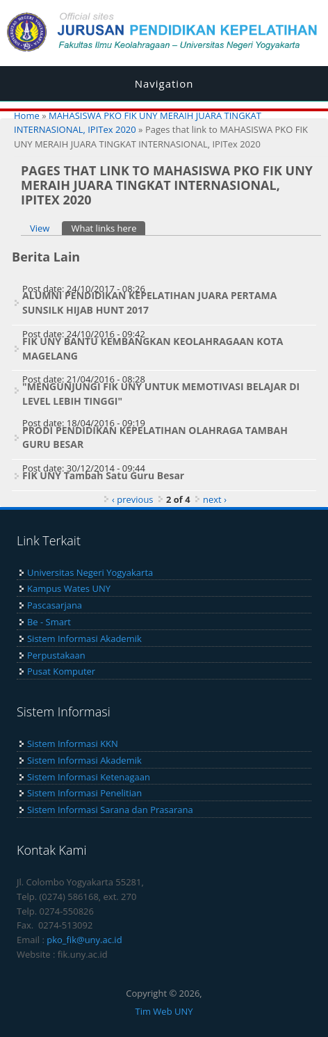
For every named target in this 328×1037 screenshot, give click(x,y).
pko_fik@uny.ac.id (84, 939)
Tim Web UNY (163, 1011)
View (39, 228)
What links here (108, 227)
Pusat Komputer (61, 671)
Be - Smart (49, 622)
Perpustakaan (56, 655)
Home (27, 115)
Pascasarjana (54, 605)
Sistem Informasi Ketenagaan (88, 777)
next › (215, 499)
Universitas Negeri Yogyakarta (90, 572)
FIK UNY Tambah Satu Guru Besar (103, 475)
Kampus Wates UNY (68, 588)
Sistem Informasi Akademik (84, 638)
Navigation (164, 83)
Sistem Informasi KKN (72, 743)
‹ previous (133, 499)
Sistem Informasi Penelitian (84, 793)
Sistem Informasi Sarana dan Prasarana (110, 809)
